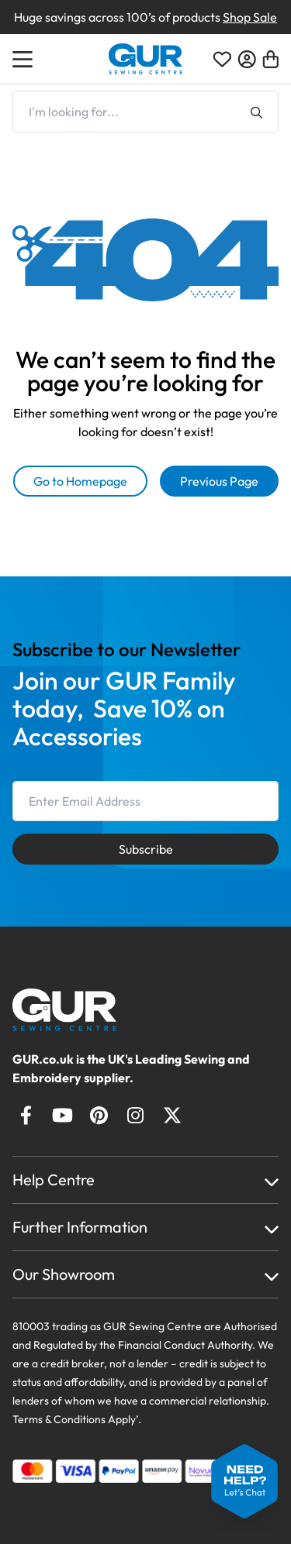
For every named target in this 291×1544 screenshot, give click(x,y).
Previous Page (219, 481)
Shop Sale (250, 17)
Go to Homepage (80, 481)
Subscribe (146, 849)
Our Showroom (63, 1274)
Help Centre (53, 1179)
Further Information (79, 1226)
